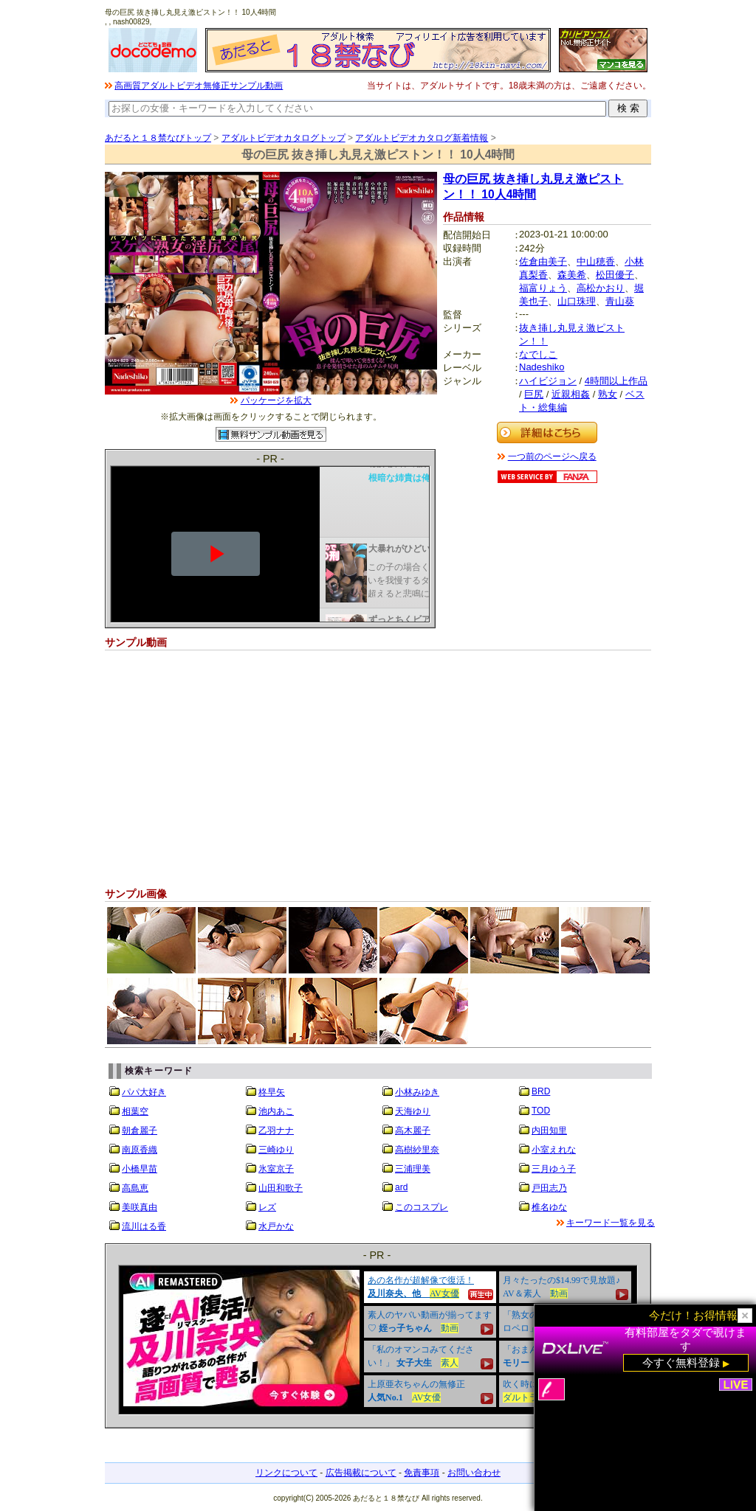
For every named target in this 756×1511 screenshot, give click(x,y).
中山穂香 (596, 261)
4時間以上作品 (616, 380)
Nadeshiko (541, 366)
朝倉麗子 (139, 1130)
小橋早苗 (139, 1169)
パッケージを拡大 (276, 400)
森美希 (571, 274)
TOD (541, 1110)
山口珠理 (576, 301)
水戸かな (276, 1226)
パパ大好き (144, 1092)
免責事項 (421, 1472)
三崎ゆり (276, 1149)
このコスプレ (421, 1207)
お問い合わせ (474, 1472)
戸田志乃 (549, 1188)
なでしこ (538, 354)
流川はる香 (144, 1226)
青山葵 (619, 301)
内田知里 (549, 1130)
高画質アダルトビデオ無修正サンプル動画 (198, 85)
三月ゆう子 (554, 1169)
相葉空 (135, 1111)
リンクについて (286, 1472)
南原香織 (139, 1149)
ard (401, 1187)
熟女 (607, 394)
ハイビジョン (548, 380)
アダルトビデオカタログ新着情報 (421, 138)
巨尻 (533, 394)
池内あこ (276, 1111)
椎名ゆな (549, 1207)
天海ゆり (412, 1111)
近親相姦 (570, 394)
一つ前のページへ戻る (552, 456)
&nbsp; (378, 1340)
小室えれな (554, 1149)
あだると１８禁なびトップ (158, 138)
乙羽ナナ (276, 1130)
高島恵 (135, 1188)
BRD (541, 1091)
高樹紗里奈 (417, 1149)
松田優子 (615, 274)
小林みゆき (417, 1092)
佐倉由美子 (543, 261)
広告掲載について (361, 1472)
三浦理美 (412, 1169)
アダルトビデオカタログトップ (283, 138)
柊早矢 (271, 1092)
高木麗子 (412, 1130)
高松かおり (601, 287)
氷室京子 (276, 1169)
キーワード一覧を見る (610, 1223)
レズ (267, 1207)
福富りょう (543, 287)
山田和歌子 (280, 1188)
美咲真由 (139, 1207)
